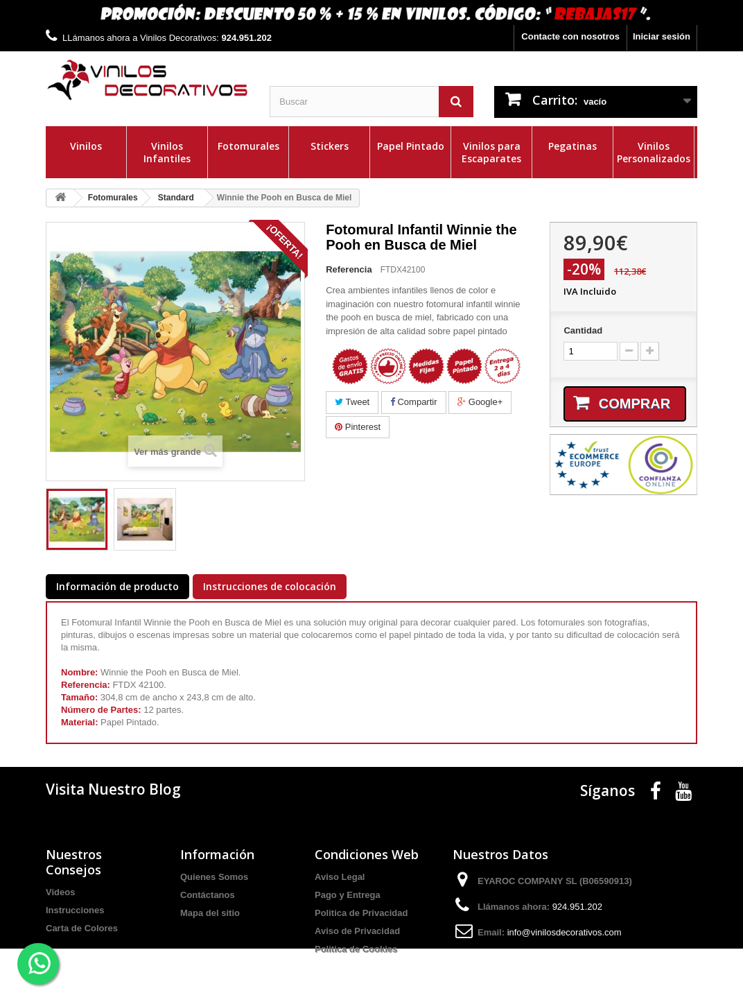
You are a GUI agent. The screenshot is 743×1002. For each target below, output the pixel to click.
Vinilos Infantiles (167, 152)
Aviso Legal (340, 877)
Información (217, 854)
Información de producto (117, 586)
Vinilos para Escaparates (491, 152)
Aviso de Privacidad (357, 931)
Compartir (413, 402)
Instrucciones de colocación (269, 586)
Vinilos (86, 146)
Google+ (479, 402)
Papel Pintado (410, 146)
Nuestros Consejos (74, 862)
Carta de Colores (82, 928)
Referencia (349, 269)
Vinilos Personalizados (653, 152)
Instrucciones (75, 910)
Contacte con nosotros (570, 36)
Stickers (330, 146)
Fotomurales (248, 146)
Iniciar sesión (661, 36)
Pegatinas (572, 146)
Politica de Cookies (356, 949)
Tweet (352, 402)
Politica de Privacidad (361, 913)
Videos (60, 892)
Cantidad (582, 330)
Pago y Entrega (348, 895)
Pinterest (358, 427)
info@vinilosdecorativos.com (564, 932)
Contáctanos (207, 895)
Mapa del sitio (210, 913)
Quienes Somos (214, 877)
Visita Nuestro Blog (113, 789)
